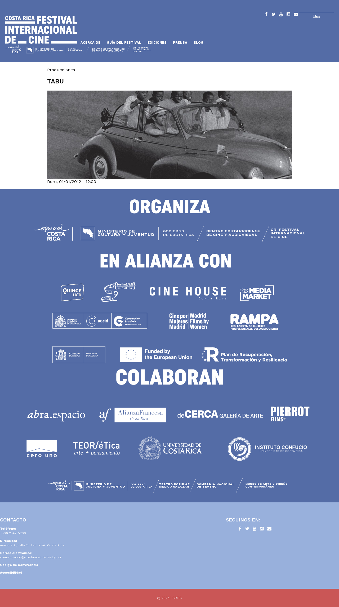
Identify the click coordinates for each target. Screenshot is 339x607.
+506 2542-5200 (13, 533)
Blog (198, 42)
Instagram (288, 15)
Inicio (41, 30)
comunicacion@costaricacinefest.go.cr (30, 557)
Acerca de (90, 42)
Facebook (266, 15)
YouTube (281, 15)
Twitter (273, 15)
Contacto (296, 15)
